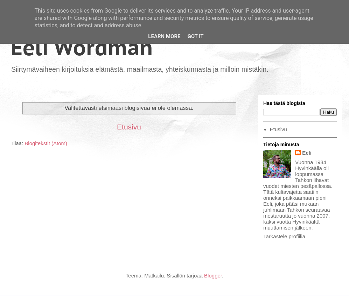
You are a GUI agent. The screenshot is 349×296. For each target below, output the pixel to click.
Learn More (164, 36)
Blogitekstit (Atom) (46, 143)
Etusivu (129, 127)
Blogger (213, 276)
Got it (195, 36)
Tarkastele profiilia (284, 236)
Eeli (307, 153)
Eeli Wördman (82, 47)
